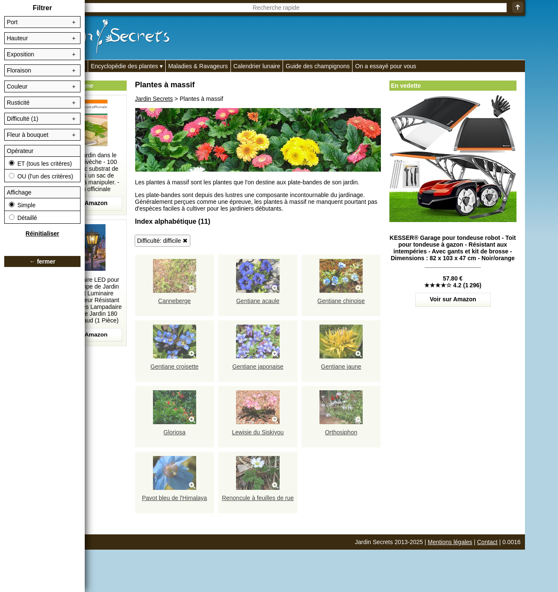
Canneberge (174, 300)
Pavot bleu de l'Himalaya (174, 498)
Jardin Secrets (154, 98)
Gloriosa (175, 432)
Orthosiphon (341, 432)
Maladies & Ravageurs (198, 66)
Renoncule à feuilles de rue (258, 498)
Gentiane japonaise (257, 366)
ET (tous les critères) (40, 163)
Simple (22, 205)
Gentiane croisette (174, 366)
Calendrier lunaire (256, 66)
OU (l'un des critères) (41, 176)
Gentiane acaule (257, 300)
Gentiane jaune (341, 366)
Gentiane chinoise (341, 300)
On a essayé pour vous (385, 66)
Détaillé (23, 217)
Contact (487, 542)
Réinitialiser (42, 233)
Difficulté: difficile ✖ (162, 240)
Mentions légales (450, 542)
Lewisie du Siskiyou (257, 432)
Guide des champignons (318, 66)
